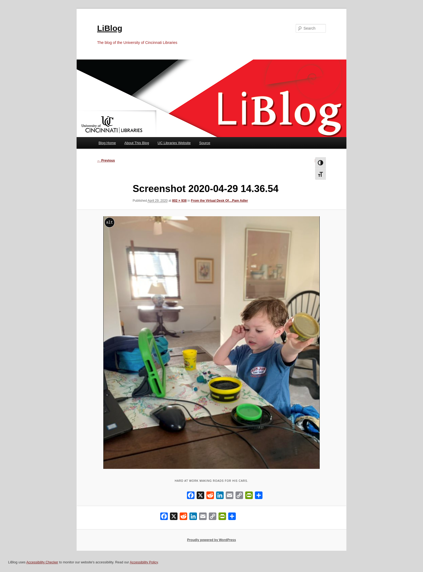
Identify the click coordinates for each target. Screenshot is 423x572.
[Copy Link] (239, 496)
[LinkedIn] (220, 496)
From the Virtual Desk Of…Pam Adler (219, 201)
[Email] (229, 496)
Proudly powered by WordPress (211, 540)
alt (109, 222)
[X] (200, 496)
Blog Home (107, 143)
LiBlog (109, 28)
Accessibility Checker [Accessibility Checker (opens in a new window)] (42, 562)
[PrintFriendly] (249, 496)
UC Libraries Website (174, 143)
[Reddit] (210, 496)
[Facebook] (191, 496)
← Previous (106, 160)
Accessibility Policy (144, 562)
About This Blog (136, 143)
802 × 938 (179, 201)
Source (204, 143)
